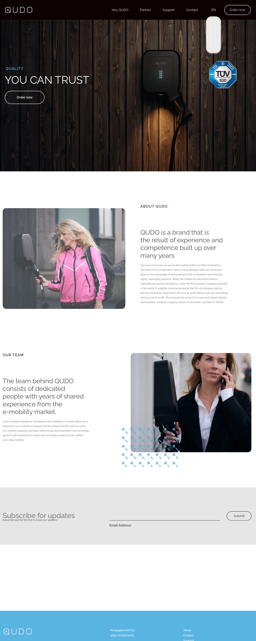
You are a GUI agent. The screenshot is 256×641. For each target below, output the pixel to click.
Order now (238, 10)
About (187, 630)
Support (169, 10)
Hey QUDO (120, 10)
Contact (192, 10)
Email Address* (120, 532)
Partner (145, 10)
